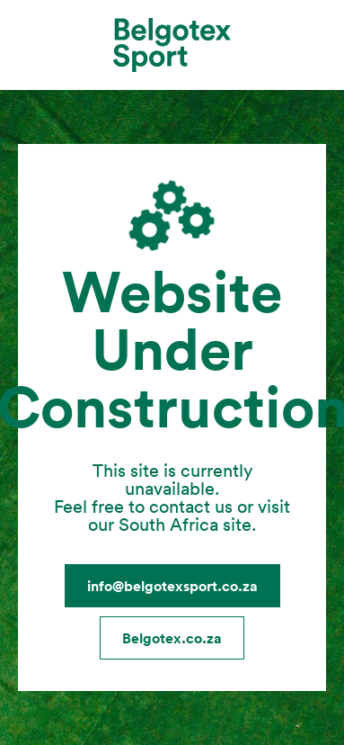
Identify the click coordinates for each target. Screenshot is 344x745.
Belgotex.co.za (172, 638)
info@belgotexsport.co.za (172, 586)
